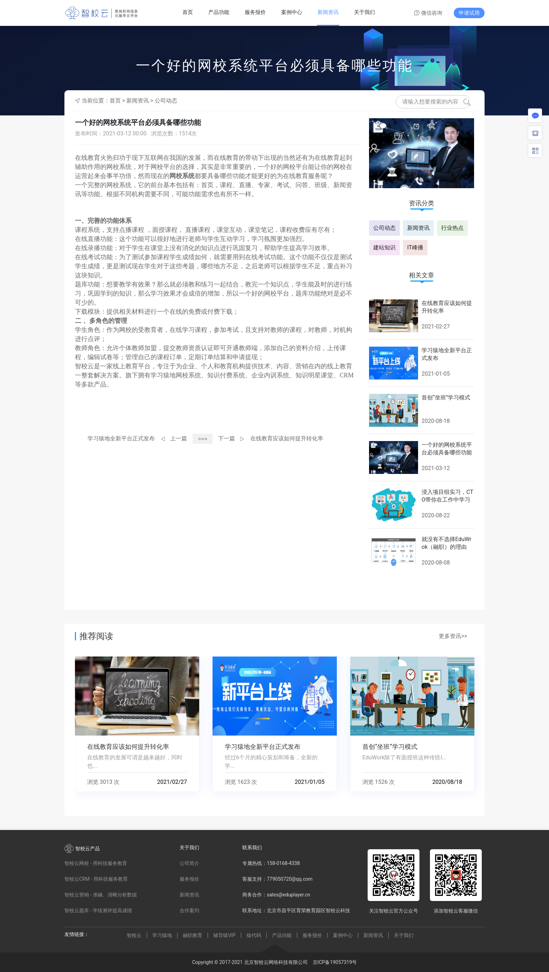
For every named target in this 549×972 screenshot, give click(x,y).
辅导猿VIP (224, 935)
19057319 (341, 962)
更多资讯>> (453, 636)
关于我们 (364, 12)
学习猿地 (162, 935)
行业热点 (452, 228)
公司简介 (189, 863)
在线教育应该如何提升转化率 (286, 438)
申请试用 (469, 13)
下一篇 (226, 438)
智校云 (134, 935)
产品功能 (218, 12)
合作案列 (189, 910)
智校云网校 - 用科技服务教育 (95, 863)
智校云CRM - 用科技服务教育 (96, 879)
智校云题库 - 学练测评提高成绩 (98, 910)
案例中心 (291, 12)
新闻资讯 (328, 12)
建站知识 (384, 247)
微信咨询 (428, 13)
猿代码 (253, 935)
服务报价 (255, 12)
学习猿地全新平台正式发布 (121, 438)
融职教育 (192, 935)
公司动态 (166, 100)
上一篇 (178, 438)
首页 (187, 12)
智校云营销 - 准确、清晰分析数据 (100, 894)
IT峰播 (415, 247)
